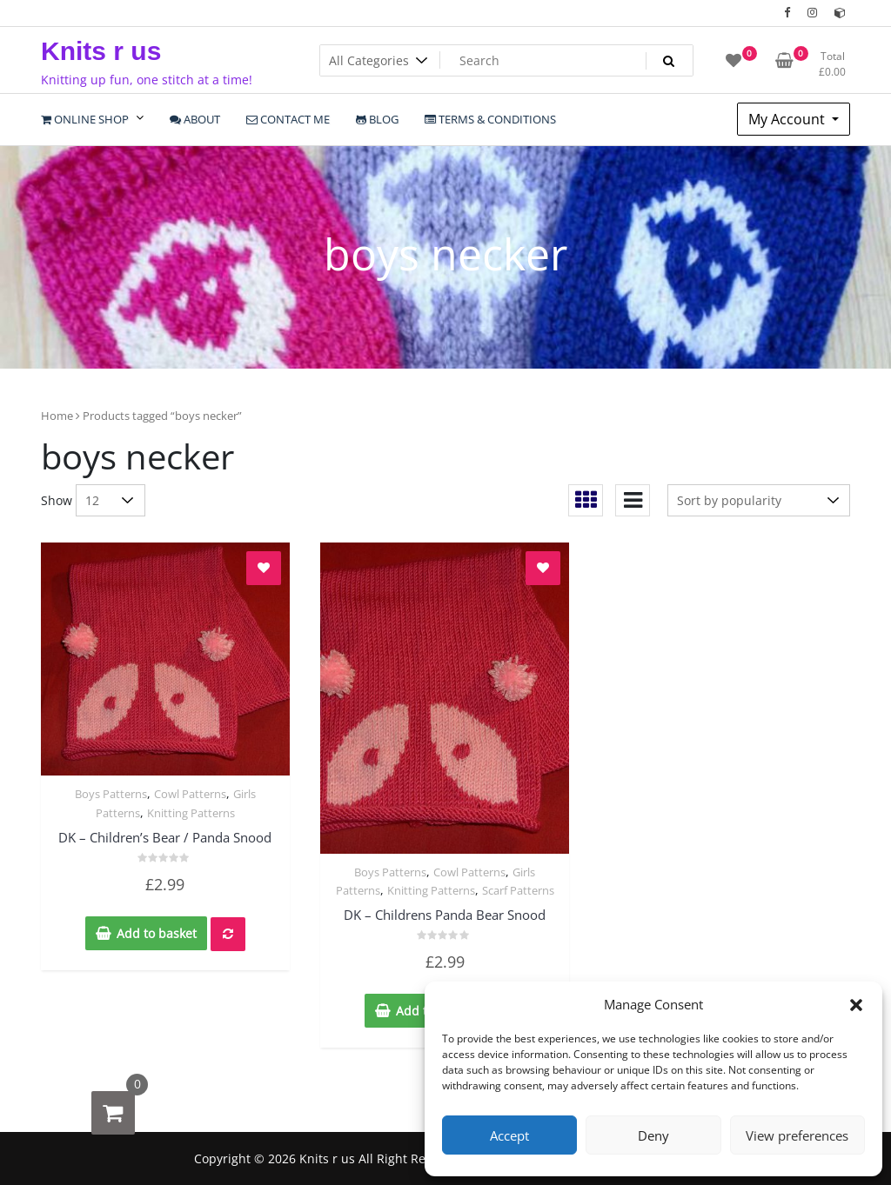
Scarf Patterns (518, 890)
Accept (509, 1135)
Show (56, 500)
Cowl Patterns (190, 794)
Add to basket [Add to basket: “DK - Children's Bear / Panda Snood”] (157, 933)
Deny (653, 1135)
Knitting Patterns (191, 813)
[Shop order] (758, 500)
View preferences (797, 1135)
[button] (856, 1004)
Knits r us (101, 51)
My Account (788, 119)
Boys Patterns (111, 794)
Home (57, 415)
